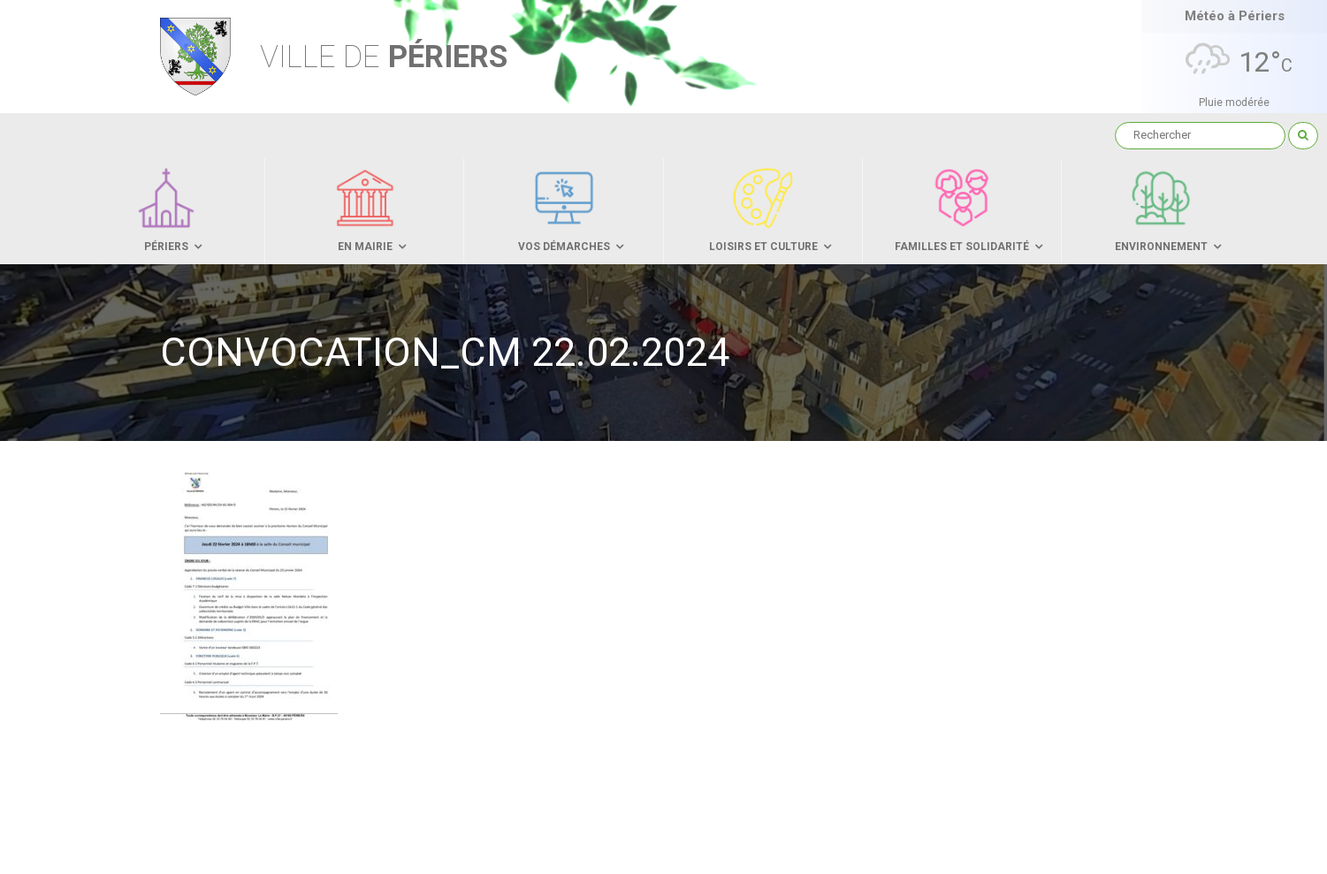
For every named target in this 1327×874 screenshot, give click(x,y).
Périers (383, 57)
